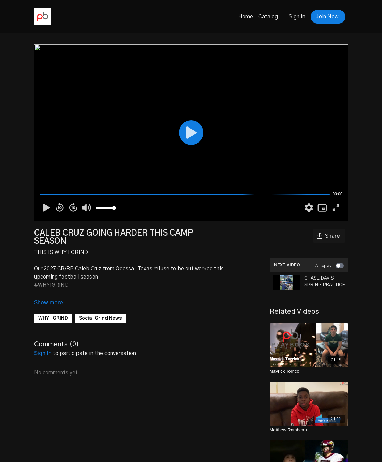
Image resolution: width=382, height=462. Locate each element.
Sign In (297, 16)
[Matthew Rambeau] (309, 430)
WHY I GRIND (53, 318)
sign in (43, 353)
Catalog (268, 16)
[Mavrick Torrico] (309, 371)
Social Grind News (100, 318)
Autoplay (329, 265)
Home (245, 16)
